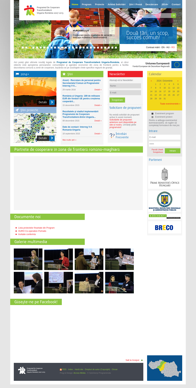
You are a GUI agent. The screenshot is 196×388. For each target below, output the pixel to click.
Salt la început (132, 360)
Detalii (47, 102)
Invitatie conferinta (27, 234)
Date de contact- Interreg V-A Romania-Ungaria (77, 128)
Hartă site (79, 369)
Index (70, 369)
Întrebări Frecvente (122, 135)
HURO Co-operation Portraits (32, 231)
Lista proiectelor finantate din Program (36, 228)
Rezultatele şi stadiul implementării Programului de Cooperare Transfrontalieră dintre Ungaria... (80, 114)
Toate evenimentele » (170, 104)
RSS (63, 369)
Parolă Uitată (157, 149)
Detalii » (98, 90)
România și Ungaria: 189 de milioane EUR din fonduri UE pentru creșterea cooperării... (81, 99)
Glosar (115, 369)
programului (115, 127)
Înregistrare (158, 152)
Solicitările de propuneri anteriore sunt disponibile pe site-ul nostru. (122, 122)
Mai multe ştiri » (69, 140)
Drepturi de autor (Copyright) (97, 369)
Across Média (79, 373)
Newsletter (117, 74)
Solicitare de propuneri (125, 108)
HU (167, 47)
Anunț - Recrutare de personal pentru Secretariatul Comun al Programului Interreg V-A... (82, 83)
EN (163, 47)
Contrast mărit (153, 47)
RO (173, 47)
